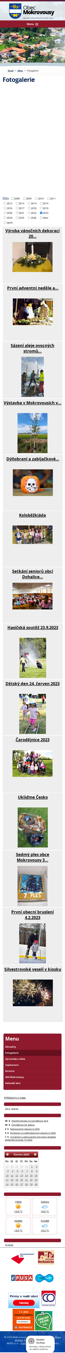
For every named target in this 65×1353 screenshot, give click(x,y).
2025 (21, 217)
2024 (9, 217)
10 (7, 1175)
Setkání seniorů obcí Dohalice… (32, 573)
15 (31, 1175)
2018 (33, 208)
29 (16, 1166)
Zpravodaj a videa (15, 1058)
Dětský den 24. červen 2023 (33, 683)
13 (21, 1175)
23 (36, 1179)
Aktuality (10, 1046)
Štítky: (6, 198)
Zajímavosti (12, 1065)
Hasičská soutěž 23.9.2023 (32, 627)
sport (10, 222)
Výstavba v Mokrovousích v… (32, 402)
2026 (33, 217)
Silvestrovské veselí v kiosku (32, 969)
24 (7, 1184)
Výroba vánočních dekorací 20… (32, 233)
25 (12, 1184)
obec (45, 217)
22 (31, 1179)
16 (36, 1175)
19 (16, 1179)
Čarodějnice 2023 (33, 739)
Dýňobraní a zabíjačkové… (32, 459)
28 (12, 1166)
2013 (21, 203)
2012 (9, 203)
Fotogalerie (12, 1052)
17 (7, 1179)
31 (26, 1166)
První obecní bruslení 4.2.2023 (32, 914)
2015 (45, 203)
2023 (45, 213)
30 (21, 1166)
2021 (21, 213)
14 (26, 1175)
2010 (41, 198)
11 (12, 1175)
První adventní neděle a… (32, 288)
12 (16, 1175)
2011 (53, 198)
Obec (20, 70)
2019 (45, 208)
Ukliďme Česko (33, 797)
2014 (33, 203)
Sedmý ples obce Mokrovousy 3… (32, 857)
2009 (29, 198)
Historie (9, 1071)
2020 (9, 213)
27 (7, 1166)
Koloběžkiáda (32, 515)
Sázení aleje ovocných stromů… (32, 348)
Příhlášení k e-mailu (15, 1097)
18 (12, 1179)
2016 (9, 208)
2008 (17, 198)
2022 (33, 213)
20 (21, 1179)
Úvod (10, 70)
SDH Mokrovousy (14, 1077)
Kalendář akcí (12, 1083)
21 (26, 1179)
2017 (21, 208)
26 (16, 1184)
